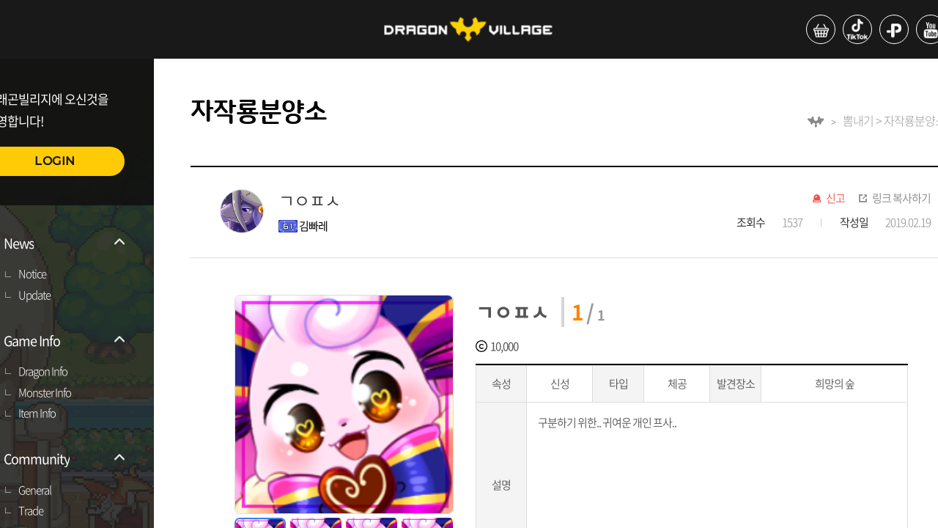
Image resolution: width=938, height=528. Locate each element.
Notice (32, 274)
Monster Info (44, 393)
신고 (835, 198)
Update (34, 295)
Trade (30, 511)
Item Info (37, 413)
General (34, 490)
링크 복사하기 (901, 198)
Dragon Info (42, 371)
